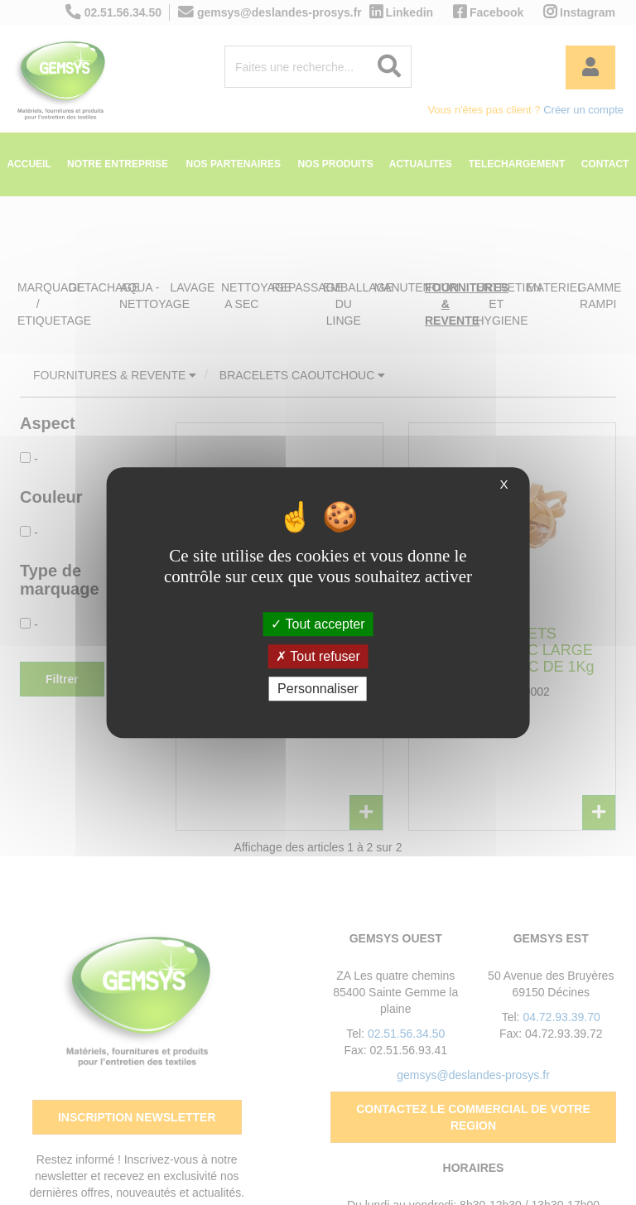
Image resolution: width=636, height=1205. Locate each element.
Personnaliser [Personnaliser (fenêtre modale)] (318, 689)
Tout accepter (317, 624)
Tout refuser (318, 656)
